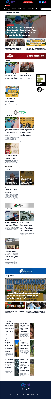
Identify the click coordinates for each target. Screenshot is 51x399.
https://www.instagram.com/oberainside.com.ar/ (15, 167)
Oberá (5, 8)
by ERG (25, 397)
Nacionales (14, 8)
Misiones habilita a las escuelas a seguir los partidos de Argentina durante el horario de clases (35, 312)
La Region (9, 9)
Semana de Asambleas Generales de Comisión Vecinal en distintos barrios (27, 75)
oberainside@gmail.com (17, 394)
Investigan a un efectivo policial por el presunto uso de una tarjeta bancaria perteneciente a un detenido (9, 328)
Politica (33, 8)
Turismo (24, 8)
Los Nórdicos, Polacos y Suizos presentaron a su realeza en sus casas (11, 157)
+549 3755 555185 (30, 394)
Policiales (20, 8)
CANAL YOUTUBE (28, 2)
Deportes (29, 8)
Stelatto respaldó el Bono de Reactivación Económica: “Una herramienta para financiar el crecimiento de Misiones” (22, 31)
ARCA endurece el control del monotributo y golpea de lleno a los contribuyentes (12, 224)
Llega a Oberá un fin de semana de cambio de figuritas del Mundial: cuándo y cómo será (23, 295)
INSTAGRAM (9, 166)
